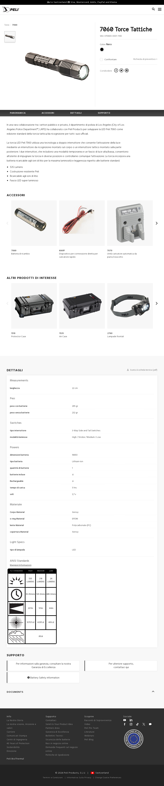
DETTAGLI (76, 113)
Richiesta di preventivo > (145, 59)
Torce (6, 25)
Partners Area (53, 728)
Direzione (11, 751)
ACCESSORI (48, 113)
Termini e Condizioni (53, 777)
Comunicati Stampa (17, 736)
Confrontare (110, 59)
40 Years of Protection (18, 743)
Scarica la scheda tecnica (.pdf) (142, 370)
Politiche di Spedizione (57, 755)
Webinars (89, 736)
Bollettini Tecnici (54, 736)
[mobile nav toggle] (160, 9)
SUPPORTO (104, 113)
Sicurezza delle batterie (58, 739)
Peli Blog (89, 739)
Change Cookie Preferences (108, 777)
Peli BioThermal (15, 759)
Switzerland (100, 773)
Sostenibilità (13, 747)
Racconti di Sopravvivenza (97, 720)
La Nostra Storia (15, 720)
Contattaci (51, 720)
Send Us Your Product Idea (59, 724)
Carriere (11, 732)
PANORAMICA (18, 113)
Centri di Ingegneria (17, 739)
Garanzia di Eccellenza (57, 732)
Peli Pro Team (91, 728)
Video (87, 724)
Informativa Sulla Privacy (79, 777)
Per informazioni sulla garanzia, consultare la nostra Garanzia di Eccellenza (43, 666)
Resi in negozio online (57, 743)
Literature (89, 732)
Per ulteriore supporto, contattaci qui (121, 666)
